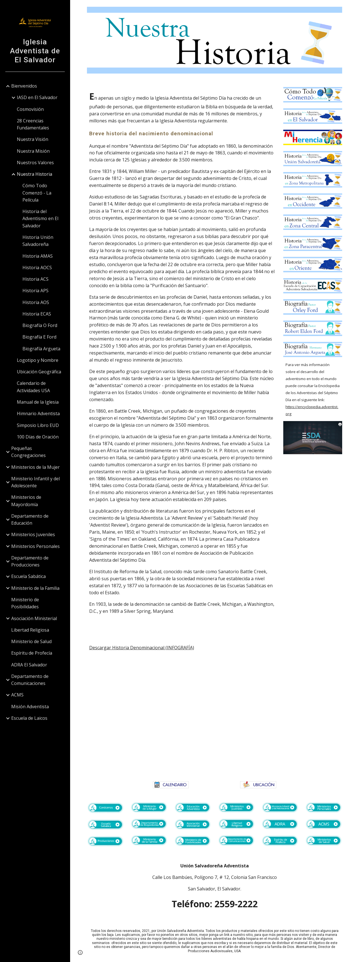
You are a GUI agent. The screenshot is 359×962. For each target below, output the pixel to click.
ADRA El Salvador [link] (29, 665)
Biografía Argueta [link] (41, 349)
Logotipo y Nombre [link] (37, 360)
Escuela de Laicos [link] (29, 718)
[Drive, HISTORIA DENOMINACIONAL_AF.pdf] (214, 717)
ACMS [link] (17, 695)
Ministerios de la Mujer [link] (35, 467)
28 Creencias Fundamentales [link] (33, 124)
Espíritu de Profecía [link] (31, 653)
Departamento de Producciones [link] (30, 561)
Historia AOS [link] (35, 302)
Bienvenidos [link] (24, 86)
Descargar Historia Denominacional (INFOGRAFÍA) (141, 648)
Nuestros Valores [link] (35, 162)
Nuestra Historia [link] (34, 174)
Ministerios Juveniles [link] (33, 534)
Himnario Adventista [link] (38, 413)
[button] (352, 8)
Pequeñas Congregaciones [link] (28, 451)
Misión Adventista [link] (30, 706)
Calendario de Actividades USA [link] (33, 386)
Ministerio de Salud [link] (31, 641)
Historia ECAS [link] (36, 314)
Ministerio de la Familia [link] (35, 588)
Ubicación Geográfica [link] (39, 372)
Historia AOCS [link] (37, 267)
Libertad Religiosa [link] (30, 630)
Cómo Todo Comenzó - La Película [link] (36, 192)
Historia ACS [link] (35, 279)
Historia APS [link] (35, 290)
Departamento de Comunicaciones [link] (30, 679)
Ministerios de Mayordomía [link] (26, 500)
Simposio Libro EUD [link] (38, 425)
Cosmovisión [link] (30, 109)
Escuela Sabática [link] (28, 576)
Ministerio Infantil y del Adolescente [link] (35, 482)
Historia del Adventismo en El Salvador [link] (40, 218)
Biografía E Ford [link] (39, 337)
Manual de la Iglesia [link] (38, 402)
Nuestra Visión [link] (32, 139)
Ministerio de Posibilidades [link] (25, 603)
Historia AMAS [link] (37, 256)
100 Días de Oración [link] (38, 437)
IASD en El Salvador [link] (37, 97)
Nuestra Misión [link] (33, 151)
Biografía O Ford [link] (39, 325)
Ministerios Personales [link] (35, 546)
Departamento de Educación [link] (30, 519)
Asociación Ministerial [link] (34, 618)
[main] (182, 357)
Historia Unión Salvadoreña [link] (37, 240)
